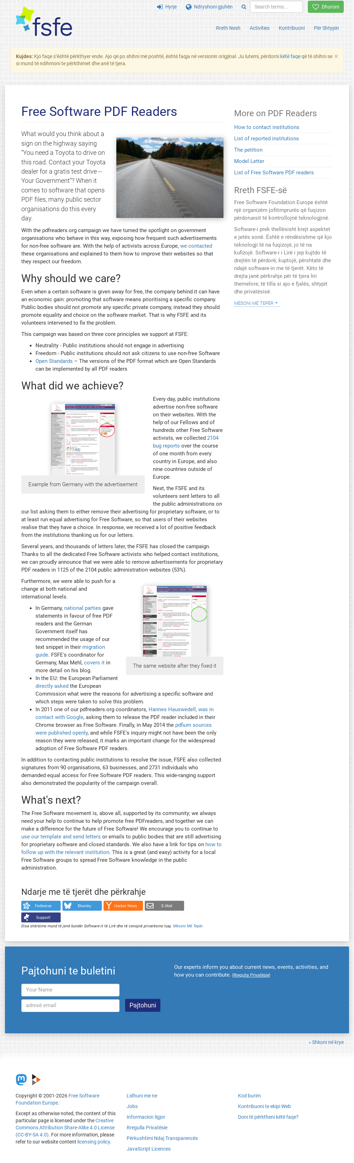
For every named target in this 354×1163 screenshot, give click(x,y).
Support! (43, 917)
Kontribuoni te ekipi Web (264, 1106)
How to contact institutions (266, 127)
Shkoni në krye (328, 1042)
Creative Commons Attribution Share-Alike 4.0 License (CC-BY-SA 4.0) (65, 1127)
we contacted (196, 246)
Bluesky (84, 906)
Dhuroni (325, 7)
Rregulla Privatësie (147, 1127)
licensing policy (93, 1142)
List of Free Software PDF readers (274, 172)
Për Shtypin (326, 28)
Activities (260, 28)
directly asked (51, 686)
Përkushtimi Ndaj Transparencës (162, 1138)
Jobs (132, 1106)
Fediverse (43, 906)
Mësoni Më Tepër (188, 926)
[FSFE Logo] (44, 22)
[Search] (243, 6)
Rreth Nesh (228, 28)
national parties (82, 608)
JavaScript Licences (149, 1149)
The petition (248, 150)
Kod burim (249, 1096)
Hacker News (125, 906)
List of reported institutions (266, 138)
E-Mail (166, 906)
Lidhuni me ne (142, 1096)
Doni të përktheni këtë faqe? (268, 1117)
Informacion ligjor (146, 1117)
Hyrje (167, 7)
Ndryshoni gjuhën (209, 7)
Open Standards (54, 361)
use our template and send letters (61, 836)
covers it (94, 662)
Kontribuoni (292, 28)
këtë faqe (290, 56)
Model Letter (249, 161)
